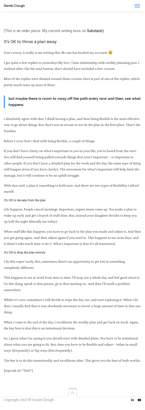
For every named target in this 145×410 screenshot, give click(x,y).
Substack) (95, 31)
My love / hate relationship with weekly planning (94, 63)
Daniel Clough (14, 6)
